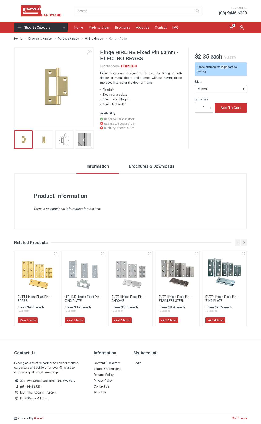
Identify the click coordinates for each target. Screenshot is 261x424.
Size (198, 82)
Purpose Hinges (68, 38)
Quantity (201, 99)
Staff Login (239, 418)
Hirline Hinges (94, 38)
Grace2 (39, 418)
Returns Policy (104, 375)
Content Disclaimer (107, 363)
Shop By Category (41, 27)
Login (137, 363)
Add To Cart (231, 107)
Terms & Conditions (107, 369)
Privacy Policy (103, 380)
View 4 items (215, 320)
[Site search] (133, 11)
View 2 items (28, 320)
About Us (100, 392)
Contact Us (101, 386)
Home (18, 38)
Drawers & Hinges (40, 38)
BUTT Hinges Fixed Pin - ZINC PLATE (221, 299)
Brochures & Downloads (151, 166)
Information (98, 166)
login (224, 67)
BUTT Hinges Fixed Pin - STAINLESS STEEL (175, 299)
